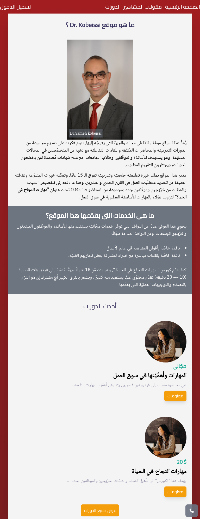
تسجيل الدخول (15, 6)
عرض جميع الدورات (100, 510)
